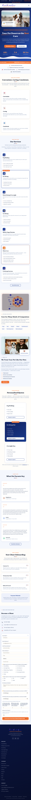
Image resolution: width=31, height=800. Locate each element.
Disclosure (25, 796)
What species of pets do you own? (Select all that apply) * (14, 676)
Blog (2, 775)
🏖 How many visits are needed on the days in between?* (15, 704)
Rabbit (22, 678)
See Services (22, 46)
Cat (12, 678)
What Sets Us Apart (5, 765)
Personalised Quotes (15, 393)
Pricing (2, 769)
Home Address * (5, 650)
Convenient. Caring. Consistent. (15, 80)
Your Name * (4, 635)
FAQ (2, 777)
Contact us (24, 464)
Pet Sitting (3, 747)
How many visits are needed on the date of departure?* (6, 704)
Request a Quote (27, 0)
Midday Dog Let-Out (5, 745)
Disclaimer (20, 796)
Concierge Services (20, 672)
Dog (3, 678)
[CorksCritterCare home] (9, 5)
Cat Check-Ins (4, 751)
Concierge (3, 757)
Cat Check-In (19, 668)
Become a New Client (16, 2)
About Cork (3, 763)
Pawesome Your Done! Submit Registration (15, 718)
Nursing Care (19, 670)
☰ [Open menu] (28, 5)
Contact (3, 779)
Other (4, 674)
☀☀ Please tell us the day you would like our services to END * (14, 696)
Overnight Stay (6, 668)
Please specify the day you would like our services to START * (15, 690)
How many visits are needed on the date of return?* (24, 704)
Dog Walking (3, 743)
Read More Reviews (15, 544)
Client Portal (3, 767)
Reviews (3, 771)
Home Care (5, 672)
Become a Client (10, 46)
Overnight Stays (4, 749)
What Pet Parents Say (15, 476)
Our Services (15, 142)
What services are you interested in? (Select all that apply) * (14, 664)
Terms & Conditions (7, 796)
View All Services (15, 285)
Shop (2, 773)
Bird (3, 680)
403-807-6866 (4, 785)
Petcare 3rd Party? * (6, 710)
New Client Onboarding (15, 555)
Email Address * (5, 641)
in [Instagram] (15, 738)
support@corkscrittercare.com (7, 787)
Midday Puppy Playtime (7, 670)
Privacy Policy (14, 796)
